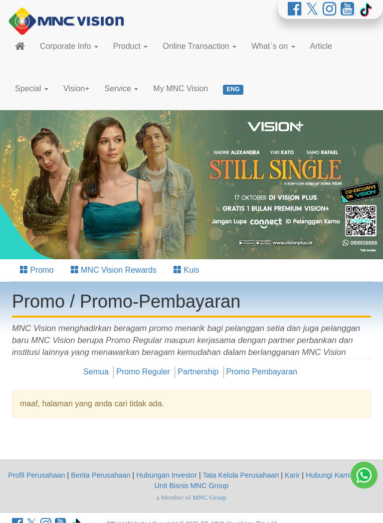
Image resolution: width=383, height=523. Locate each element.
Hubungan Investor (166, 475)
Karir (292, 475)
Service (122, 88)
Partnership (198, 371)
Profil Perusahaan (36, 475)
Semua (96, 371)
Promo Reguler (143, 371)
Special (31, 88)
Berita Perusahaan (100, 475)
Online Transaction (199, 46)
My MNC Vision (180, 88)
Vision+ (76, 88)
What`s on (273, 46)
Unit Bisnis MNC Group (192, 486)
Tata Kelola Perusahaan (240, 475)
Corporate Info (69, 46)
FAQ (364, 475)
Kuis (186, 270)
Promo (37, 270)
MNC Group (209, 497)
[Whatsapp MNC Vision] (364, 507)
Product (130, 46)
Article (321, 46)
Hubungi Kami (328, 475)
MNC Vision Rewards (114, 270)
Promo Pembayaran (261, 371)
